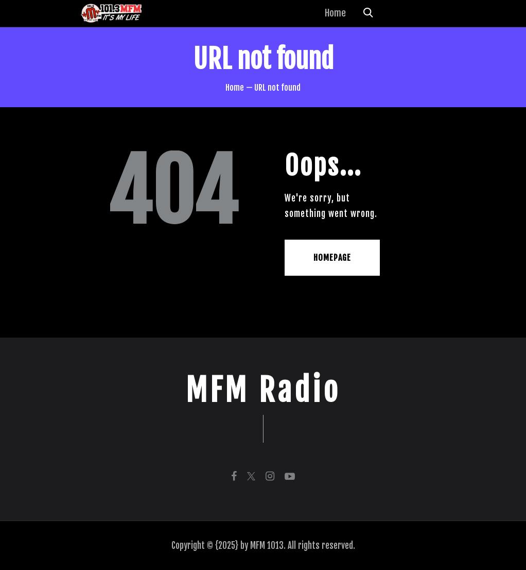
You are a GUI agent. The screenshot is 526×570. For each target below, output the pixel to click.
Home (234, 87)
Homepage (332, 258)
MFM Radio (263, 390)
